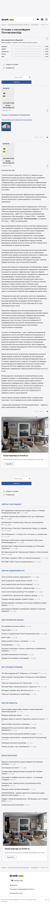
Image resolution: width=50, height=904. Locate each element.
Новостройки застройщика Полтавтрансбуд (17, 120)
